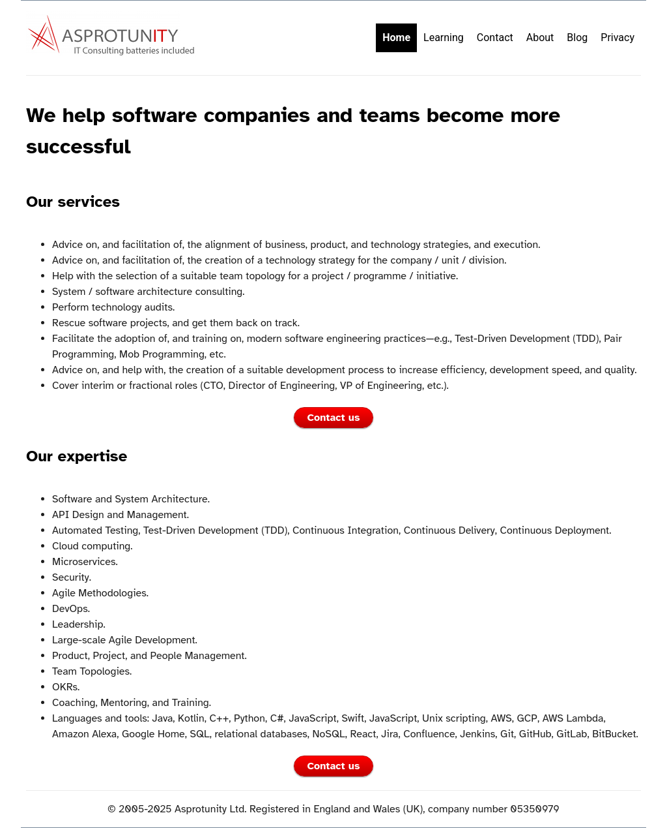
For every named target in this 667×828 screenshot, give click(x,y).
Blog (577, 37)
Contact (495, 37)
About (540, 37)
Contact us (333, 417)
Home (396, 37)
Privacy (617, 37)
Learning (443, 37)
